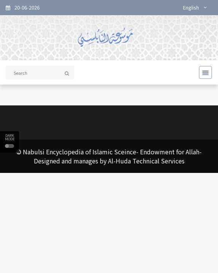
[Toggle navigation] (203, 72)
